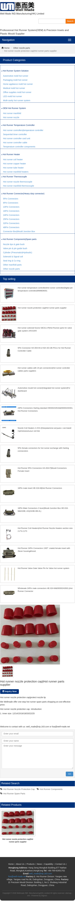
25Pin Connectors (11, 219)
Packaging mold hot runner (15, 80)
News (39, 864)
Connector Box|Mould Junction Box (19, 231)
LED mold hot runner (12, 96)
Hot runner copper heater (14, 163)
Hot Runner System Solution (15, 71)
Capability (48, 864)
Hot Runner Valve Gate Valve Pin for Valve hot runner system (43, 568)
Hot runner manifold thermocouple (18, 186)
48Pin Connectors (11, 227)
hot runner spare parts (12, 793)
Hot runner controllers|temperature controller (23, 130)
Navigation (8, 39)
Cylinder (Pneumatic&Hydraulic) (17, 252)
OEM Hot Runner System (14, 108)
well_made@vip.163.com (40, 873)
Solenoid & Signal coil (13, 256)
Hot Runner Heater (11, 154)
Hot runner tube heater (13, 168)
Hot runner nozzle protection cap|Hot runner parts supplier (42, 308)
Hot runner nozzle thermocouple (17, 182)
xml (28, 896)
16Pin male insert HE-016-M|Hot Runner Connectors (40, 488)
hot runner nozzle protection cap (17, 789)
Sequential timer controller (15, 134)
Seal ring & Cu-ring (11, 261)
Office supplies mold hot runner (17, 92)
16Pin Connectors (11, 211)
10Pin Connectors (11, 207)
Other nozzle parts (21, 48)
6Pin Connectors (10, 203)
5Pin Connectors (10, 199)
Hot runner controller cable (15, 142)
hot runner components (50, 789)
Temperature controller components (19, 146)
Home (5, 48)
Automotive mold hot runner (15, 76)
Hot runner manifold (12, 113)
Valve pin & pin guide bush (15, 248)
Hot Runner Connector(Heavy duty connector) (23, 193)
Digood (44, 896)
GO (69, 774)
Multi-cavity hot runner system (16, 100)
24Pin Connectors (11, 215)
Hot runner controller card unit (16, 138)
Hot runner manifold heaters (16, 172)
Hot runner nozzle (11, 117)
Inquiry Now (9, 691)
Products (30, 864)
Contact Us (60, 864)
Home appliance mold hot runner (18, 84)
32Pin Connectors (11, 223)
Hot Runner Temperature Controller (18, 125)
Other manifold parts (12, 265)
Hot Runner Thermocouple (14, 176)
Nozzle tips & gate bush (14, 244)
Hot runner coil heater (13, 159)
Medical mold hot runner (14, 88)
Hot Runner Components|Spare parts (19, 239)
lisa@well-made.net (17, 876)
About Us (20, 864)
